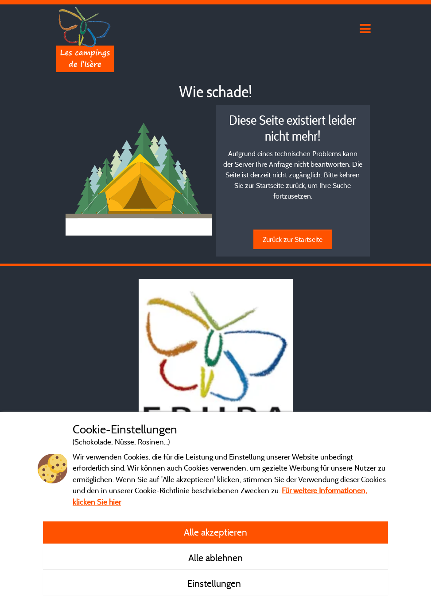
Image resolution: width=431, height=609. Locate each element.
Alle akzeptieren (215, 532)
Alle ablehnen (215, 557)
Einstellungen (215, 583)
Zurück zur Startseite (292, 239)
